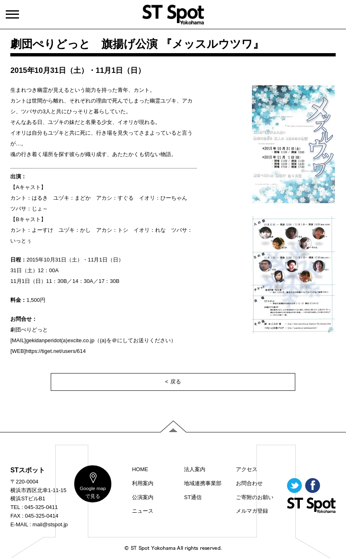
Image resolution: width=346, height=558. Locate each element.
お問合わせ (249, 483)
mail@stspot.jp (50, 524)
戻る (175, 381)
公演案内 (142, 497)
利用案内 (142, 483)
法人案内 (194, 469)
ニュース (142, 511)
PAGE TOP (173, 426)
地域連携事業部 (202, 483)
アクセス (246, 469)
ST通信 (193, 497)
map (93, 492)
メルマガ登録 (252, 511)
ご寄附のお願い (254, 497)
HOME (140, 469)
